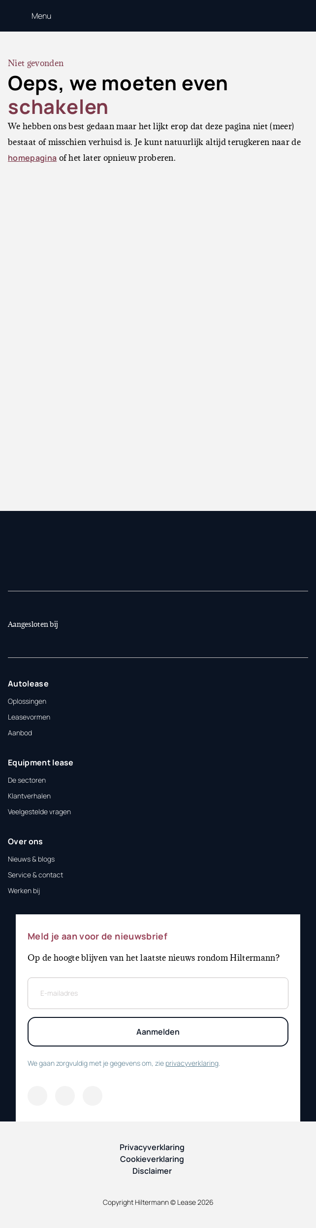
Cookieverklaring (152, 1159)
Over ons (25, 841)
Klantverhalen (29, 795)
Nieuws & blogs (31, 859)
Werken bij (24, 890)
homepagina (32, 157)
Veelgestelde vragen (39, 811)
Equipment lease (41, 762)
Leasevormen (29, 717)
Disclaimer (152, 1170)
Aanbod (20, 732)
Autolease (28, 683)
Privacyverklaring (152, 1147)
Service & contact (35, 874)
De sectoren (27, 780)
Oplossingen (27, 701)
